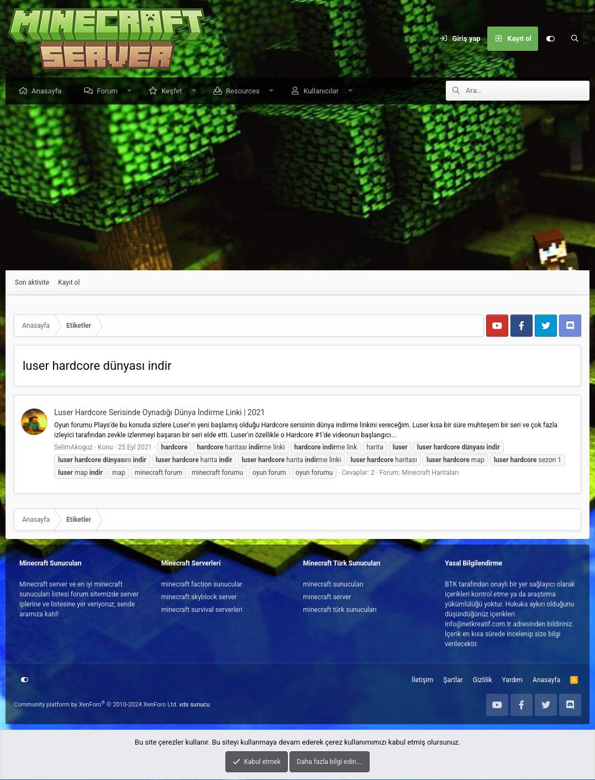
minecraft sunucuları (333, 585)
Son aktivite (32, 283)
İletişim (422, 680)
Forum (109, 91)
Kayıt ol (69, 283)
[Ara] (574, 39)
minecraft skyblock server (199, 597)
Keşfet (174, 91)
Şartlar (452, 680)
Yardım (512, 680)
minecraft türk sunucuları (340, 610)
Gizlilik (482, 680)
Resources (245, 91)
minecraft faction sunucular (202, 585)
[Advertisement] (297, 188)
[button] (132, 91)
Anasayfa (49, 91)
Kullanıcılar (323, 91)
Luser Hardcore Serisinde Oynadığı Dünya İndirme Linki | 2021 (159, 413)
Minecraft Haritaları (430, 473)
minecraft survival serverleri (202, 610)
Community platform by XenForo (96, 705)
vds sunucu (194, 705)
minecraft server (327, 597)
